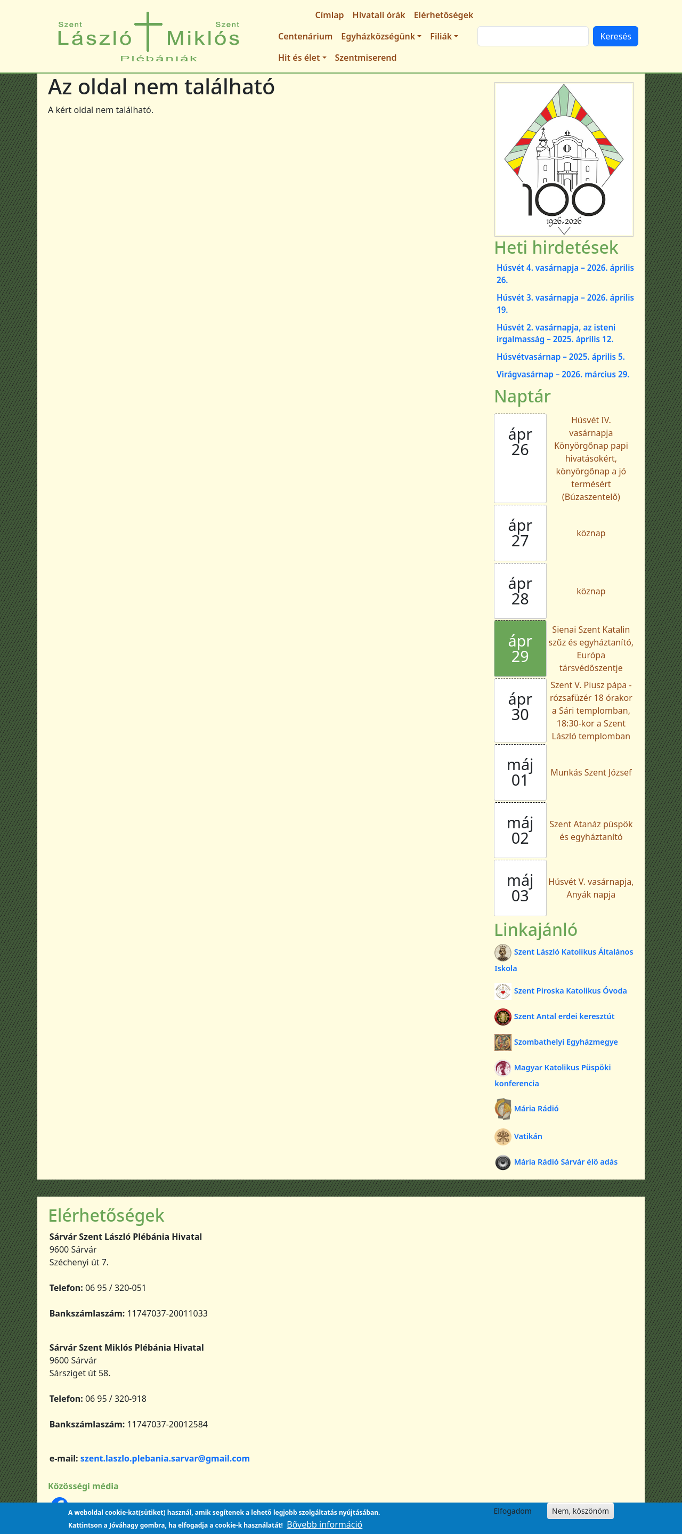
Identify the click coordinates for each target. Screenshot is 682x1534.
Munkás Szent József (590, 772)
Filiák (441, 36)
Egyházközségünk (378, 36)
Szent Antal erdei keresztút (554, 1016)
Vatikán (518, 1136)
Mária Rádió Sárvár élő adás (556, 1162)
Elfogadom (513, 1511)
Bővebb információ (324, 1524)
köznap (591, 533)
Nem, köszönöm (580, 1511)
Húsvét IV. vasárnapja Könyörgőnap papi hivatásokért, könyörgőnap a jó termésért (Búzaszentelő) (591, 458)
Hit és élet (299, 57)
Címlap (329, 15)
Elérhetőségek (444, 15)
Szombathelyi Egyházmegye (556, 1042)
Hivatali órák (379, 15)
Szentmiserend (366, 57)
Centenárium (305, 36)
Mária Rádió (526, 1108)
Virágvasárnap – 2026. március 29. (563, 374)
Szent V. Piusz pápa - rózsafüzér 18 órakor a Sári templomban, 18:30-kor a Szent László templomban (591, 710)
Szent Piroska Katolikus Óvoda (560, 991)
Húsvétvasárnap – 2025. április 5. (561, 356)
